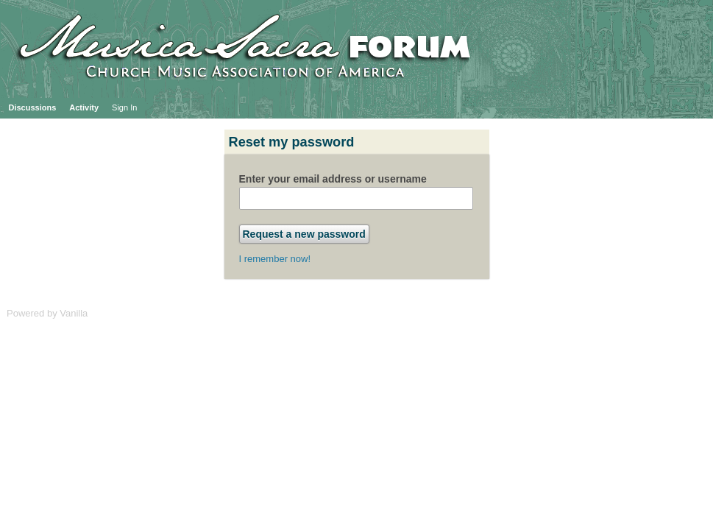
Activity (84, 107)
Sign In (124, 107)
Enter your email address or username (333, 179)
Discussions (33, 107)
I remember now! (275, 258)
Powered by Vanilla (47, 313)
